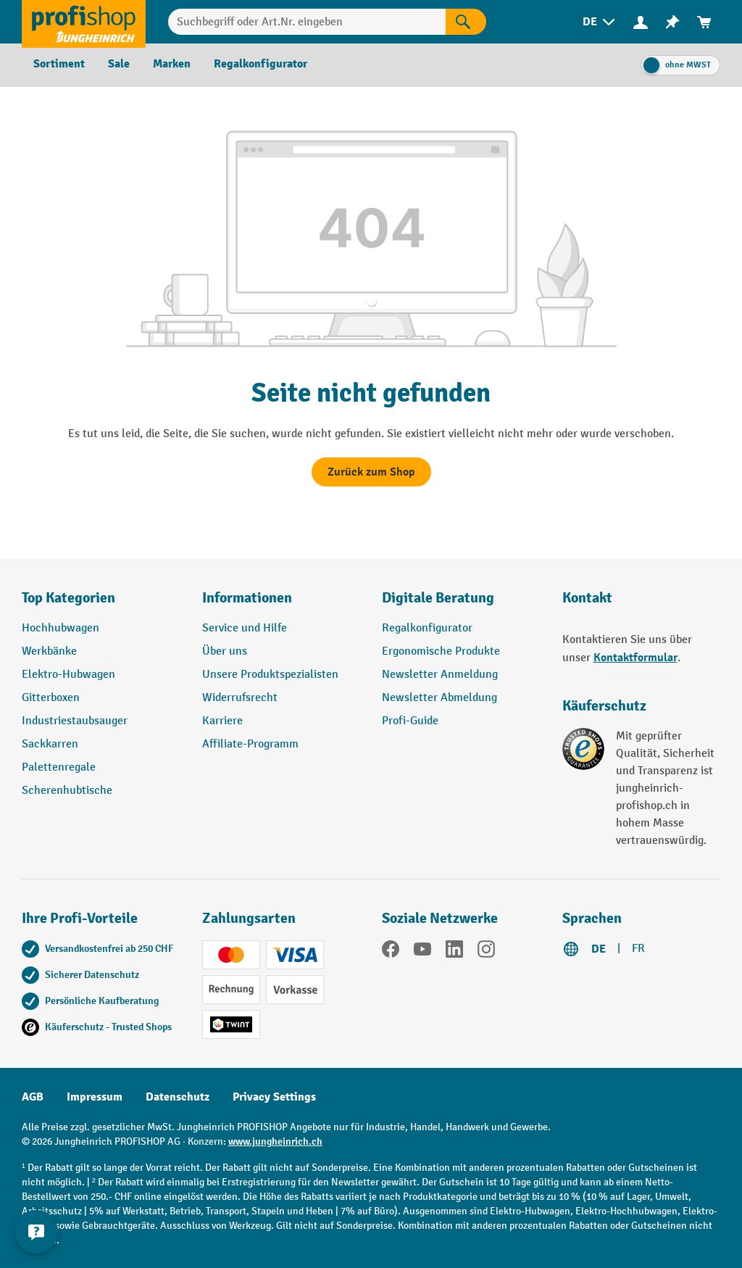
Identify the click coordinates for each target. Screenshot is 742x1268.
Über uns (224, 651)
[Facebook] (390, 952)
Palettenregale (59, 767)
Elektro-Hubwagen (68, 674)
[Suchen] (466, 22)
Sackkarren (50, 744)
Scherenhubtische (67, 790)
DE (598, 949)
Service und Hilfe (244, 628)
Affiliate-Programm (250, 744)
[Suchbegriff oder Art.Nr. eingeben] (307, 22)
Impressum (94, 1097)
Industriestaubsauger (75, 721)
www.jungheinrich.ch (275, 1141)
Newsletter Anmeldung (440, 674)
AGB (32, 1097)
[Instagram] (486, 952)
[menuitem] (600, 22)
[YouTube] (422, 952)
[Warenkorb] (704, 22)
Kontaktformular (635, 657)
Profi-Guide (410, 721)
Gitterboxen (51, 698)
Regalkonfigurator (427, 628)
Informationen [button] (247, 598)
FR (638, 949)
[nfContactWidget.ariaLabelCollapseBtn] (36, 1232)
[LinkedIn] (454, 952)
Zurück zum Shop (371, 472)
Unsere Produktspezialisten (270, 674)
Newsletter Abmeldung (439, 698)
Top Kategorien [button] (68, 598)
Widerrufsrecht (240, 698)
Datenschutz (177, 1097)
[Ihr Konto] (640, 21)
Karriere (222, 721)
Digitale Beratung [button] (438, 598)
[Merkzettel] (672, 22)
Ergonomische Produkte (441, 651)
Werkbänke (49, 651)
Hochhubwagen (60, 628)
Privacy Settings (274, 1097)
